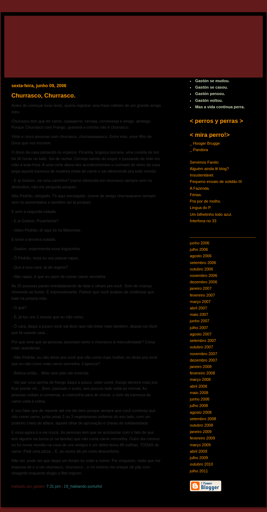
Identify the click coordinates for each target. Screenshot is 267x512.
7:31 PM (53, 486)
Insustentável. (202, 175)
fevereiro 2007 (202, 295)
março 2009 (200, 445)
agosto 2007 (201, 334)
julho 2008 (199, 405)
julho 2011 (199, 471)
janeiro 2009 (201, 431)
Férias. (196, 195)
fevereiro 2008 (202, 373)
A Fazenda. (200, 188)
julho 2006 (199, 249)
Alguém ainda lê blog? (209, 168)
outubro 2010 (201, 464)
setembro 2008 (203, 419)
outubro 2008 (201, 425)
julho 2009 (199, 458)
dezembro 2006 (203, 282)
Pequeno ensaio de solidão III (216, 181)
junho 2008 (200, 399)
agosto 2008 (201, 412)
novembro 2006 (203, 275)
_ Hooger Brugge (205, 143)
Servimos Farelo (204, 162)
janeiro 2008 (201, 366)
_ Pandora (199, 150)
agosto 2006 (201, 256)
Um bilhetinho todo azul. (211, 214)
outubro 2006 (201, 269)
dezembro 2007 (203, 360)
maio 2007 (199, 314)
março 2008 (200, 379)
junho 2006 (200, 243)
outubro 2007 (201, 347)
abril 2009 (198, 451)
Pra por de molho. (205, 201)
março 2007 (200, 301)
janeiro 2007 (201, 288)
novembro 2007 (203, 354)
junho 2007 (200, 321)
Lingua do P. (201, 207)
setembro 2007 (203, 340)
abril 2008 (198, 386)
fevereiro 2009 (202, 438)
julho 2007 (199, 327)
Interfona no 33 (203, 221)
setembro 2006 (203, 262)
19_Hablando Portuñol (83, 486)
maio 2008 (199, 393)
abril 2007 (198, 308)
